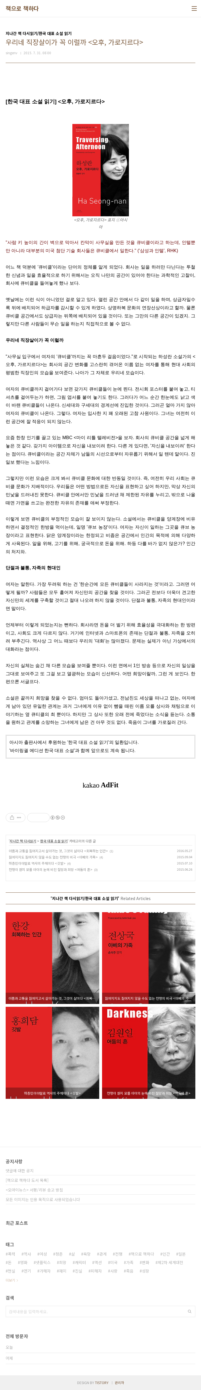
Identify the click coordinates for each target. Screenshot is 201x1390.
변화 (145, 1262)
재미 (62, 1271)
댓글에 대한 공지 (20, 1170)
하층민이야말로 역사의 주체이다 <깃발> (37, 863)
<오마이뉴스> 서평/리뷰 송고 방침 (34, 1190)
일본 (182, 1254)
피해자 (96, 1271)
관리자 (119, 1382)
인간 (166, 1254)
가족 (129, 1262)
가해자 (45, 1271)
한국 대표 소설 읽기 (54, 840)
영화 (23, 1262)
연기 (27, 1271)
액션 (98, 1262)
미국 (114, 1262)
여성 (43, 1254)
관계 (103, 1254)
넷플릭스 (43, 1262)
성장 (145, 1271)
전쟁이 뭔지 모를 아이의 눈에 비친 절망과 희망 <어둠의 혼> (50, 869)
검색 (189, 1311)
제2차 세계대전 (170, 1262)
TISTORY (102, 1382)
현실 (11, 1271)
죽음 (129, 1271)
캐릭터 (80, 1262)
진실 (78, 1271)
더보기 (10, 1280)
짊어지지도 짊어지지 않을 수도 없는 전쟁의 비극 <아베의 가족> (53, 857)
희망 (62, 1262)
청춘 (59, 1254)
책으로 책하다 (22, 8)
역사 (27, 1254)
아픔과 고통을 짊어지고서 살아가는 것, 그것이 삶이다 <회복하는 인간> (58, 850)
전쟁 (118, 1254)
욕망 (87, 1254)
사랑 (114, 1271)
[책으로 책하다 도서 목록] (27, 1180)
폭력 (11, 1254)
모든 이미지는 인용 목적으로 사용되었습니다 (43, 1199)
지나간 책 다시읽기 (23, 840)
